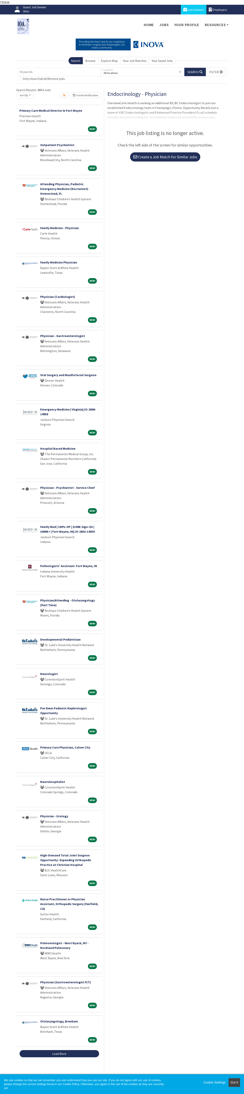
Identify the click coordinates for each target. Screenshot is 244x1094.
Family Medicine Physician (58, 262)
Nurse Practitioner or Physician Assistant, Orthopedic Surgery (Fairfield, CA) (69, 904)
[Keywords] (59, 72)
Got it (234, 1082)
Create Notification (85, 95)
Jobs (164, 25)
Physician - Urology (54, 816)
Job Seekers (193, 9)
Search (75, 61)
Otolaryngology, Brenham (59, 1021)
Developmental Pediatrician (60, 639)
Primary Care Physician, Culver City (65, 747)
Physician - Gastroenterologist (62, 336)
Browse (90, 61)
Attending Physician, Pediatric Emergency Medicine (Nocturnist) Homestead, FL (64, 188)
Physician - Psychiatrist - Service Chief (67, 488)
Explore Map (109, 61)
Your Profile (186, 25)
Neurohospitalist (52, 782)
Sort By (24, 95)
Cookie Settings (214, 1082)
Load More (59, 1054)
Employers (218, 9)
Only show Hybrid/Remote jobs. (44, 79)
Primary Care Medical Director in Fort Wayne (50, 110)
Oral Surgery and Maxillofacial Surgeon (68, 375)
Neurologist (49, 674)
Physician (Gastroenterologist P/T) (65, 982)
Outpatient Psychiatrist (57, 145)
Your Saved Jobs (162, 61)
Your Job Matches (135, 61)
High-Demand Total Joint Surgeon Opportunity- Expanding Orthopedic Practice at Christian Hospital (65, 860)
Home (149, 25)
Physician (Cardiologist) (57, 297)
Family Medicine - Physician (59, 228)
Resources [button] (215, 25)
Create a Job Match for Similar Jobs (165, 156)
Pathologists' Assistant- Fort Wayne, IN (68, 566)
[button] (216, 72)
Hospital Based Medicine (57, 448)
